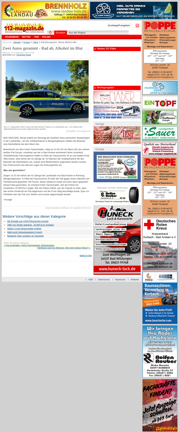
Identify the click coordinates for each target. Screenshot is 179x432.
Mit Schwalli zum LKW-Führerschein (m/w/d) (28, 221)
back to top (86, 255)
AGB (90, 279)
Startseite (17, 42)
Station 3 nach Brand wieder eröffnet (24, 228)
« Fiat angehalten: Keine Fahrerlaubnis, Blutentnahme (29, 245)
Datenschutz (104, 279)
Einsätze (26, 42)
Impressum (120, 279)
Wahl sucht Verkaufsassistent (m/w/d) (24, 232)
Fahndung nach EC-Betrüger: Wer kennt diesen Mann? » (63, 248)
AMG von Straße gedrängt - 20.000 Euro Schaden (30, 225)
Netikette (135, 279)
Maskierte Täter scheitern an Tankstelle (25, 236)
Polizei (35, 42)
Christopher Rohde (23, 55)
